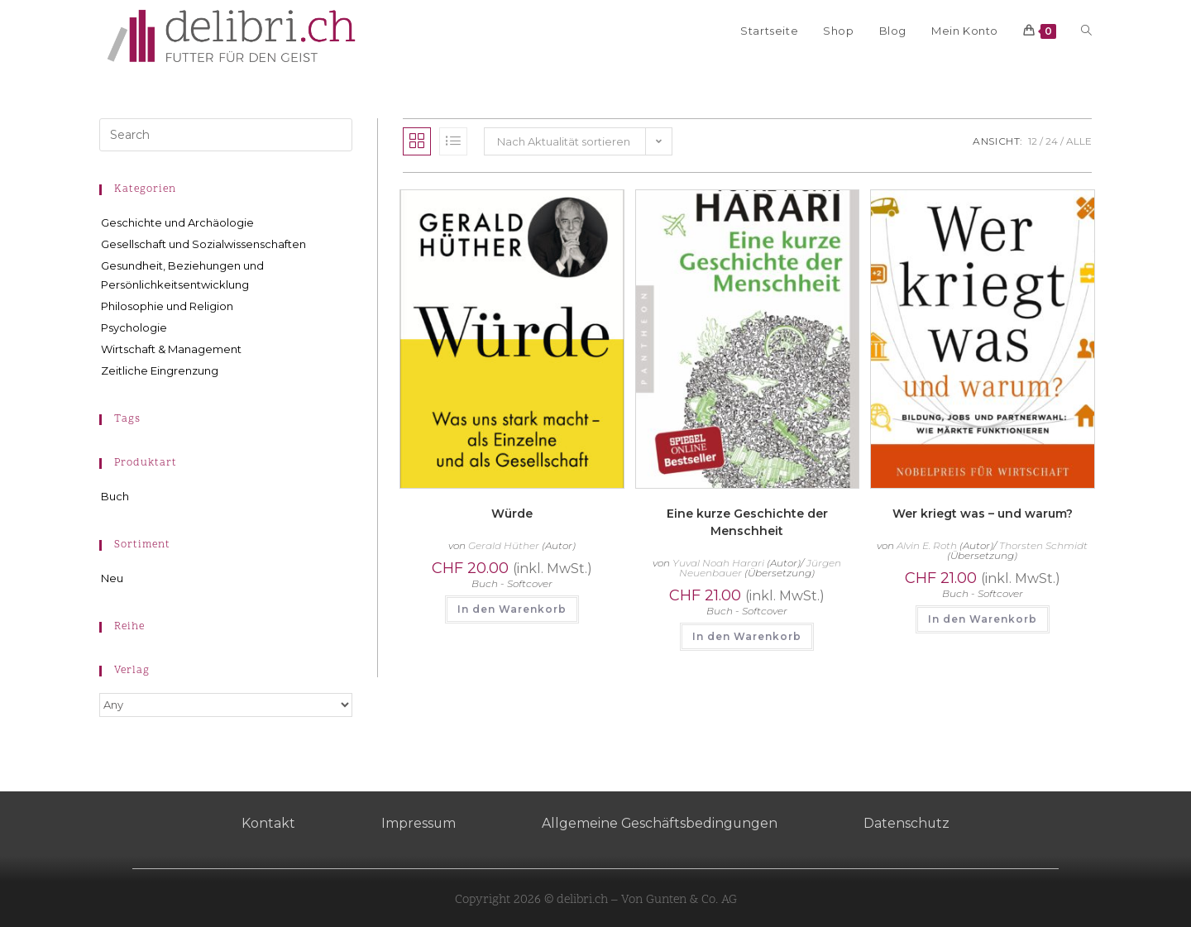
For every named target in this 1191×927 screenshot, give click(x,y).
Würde (512, 513)
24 (1051, 141)
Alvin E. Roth (927, 545)
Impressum (417, 823)
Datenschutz (907, 823)
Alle (1079, 141)
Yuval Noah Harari (718, 563)
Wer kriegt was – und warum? (982, 513)
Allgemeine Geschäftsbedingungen (659, 823)
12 (1032, 141)
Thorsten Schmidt (1043, 545)
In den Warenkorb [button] (512, 609)
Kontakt (267, 823)
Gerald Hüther (503, 545)
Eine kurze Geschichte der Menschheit (747, 522)
